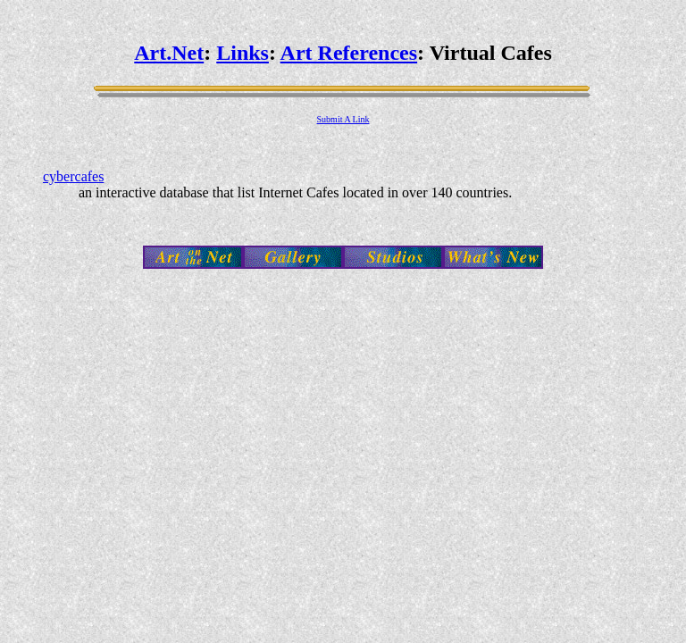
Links (242, 52)
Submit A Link (343, 119)
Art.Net (169, 52)
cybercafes (73, 176)
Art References (348, 52)
